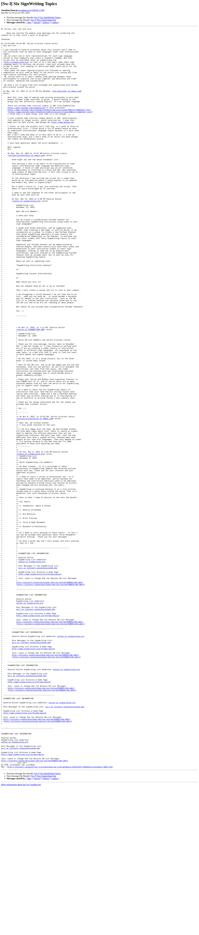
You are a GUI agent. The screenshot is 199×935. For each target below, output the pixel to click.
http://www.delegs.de (62, 141)
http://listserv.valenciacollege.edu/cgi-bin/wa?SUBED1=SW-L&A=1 (49, 693)
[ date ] (29, 22)
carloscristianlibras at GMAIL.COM (35, 497)
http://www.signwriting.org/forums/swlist (39, 683)
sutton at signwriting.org (26, 236)
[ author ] (55, 22)
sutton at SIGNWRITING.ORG (30, 390)
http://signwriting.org (16, 69)
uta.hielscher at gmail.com (67, 104)
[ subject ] (46, 22)
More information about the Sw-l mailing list (21, 932)
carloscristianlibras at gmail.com (26, 181)
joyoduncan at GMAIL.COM (31, 10)
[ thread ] (37, 22)
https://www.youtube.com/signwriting (26, 124)
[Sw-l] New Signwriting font (43, 20)
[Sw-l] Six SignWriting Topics (47, 17)
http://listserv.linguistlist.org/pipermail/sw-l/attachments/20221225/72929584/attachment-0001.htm (60, 915)
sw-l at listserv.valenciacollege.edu (37, 676)
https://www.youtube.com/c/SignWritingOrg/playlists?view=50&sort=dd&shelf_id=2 (49, 126)
